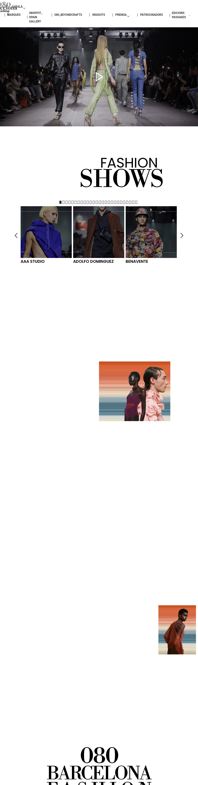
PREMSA (123, 24)
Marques (12, 24)
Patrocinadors (153, 24)
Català (177, 12)
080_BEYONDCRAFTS (70, 24)
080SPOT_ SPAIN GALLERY (35, 26)
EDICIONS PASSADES (182, 24)
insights (101, 24)
